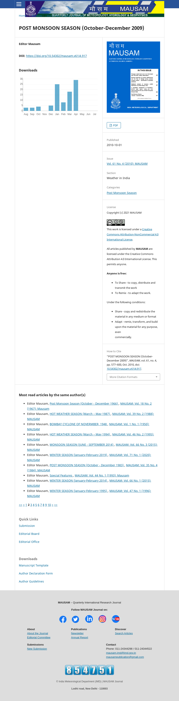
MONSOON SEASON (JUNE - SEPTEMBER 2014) (82, 445)
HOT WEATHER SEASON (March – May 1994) (80, 434)
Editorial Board (29, 534)
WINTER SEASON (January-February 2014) (79, 480)
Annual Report (79, 637)
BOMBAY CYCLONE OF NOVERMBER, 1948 (79, 424)
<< (20, 505)
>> (55, 505)
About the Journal (37, 633)
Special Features (61, 475)
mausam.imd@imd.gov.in (121, 652)
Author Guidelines (31, 581)
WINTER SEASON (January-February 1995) (79, 491)
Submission (27, 526)
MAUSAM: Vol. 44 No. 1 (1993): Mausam (102, 475)
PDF (115, 125)
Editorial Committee (38, 637)
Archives (37, 15)
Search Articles (124, 633)
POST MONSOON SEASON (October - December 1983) (87, 465)
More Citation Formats (123, 377)
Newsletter (77, 633)
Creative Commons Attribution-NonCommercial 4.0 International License (132, 234)
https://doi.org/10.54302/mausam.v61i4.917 (56, 56)
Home (22, 15)
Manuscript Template (33, 565)
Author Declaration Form (36, 573)
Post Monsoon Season (122, 193)
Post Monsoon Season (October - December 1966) (84, 403)
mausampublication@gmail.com (125, 656)
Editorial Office (29, 542)
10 (49, 505)
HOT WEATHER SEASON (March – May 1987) (80, 414)
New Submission (37, 648)
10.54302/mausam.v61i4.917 (124, 369)
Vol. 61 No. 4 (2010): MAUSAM (65, 15)
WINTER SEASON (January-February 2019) (79, 455)
